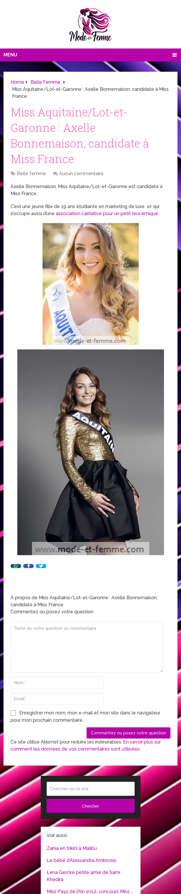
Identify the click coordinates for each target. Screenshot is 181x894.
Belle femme (31, 173)
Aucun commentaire (81, 173)
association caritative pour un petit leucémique (107, 213)
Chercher (90, 806)
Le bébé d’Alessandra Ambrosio (81, 860)
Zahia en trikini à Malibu (72, 848)
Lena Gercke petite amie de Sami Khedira (83, 876)
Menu (10, 55)
